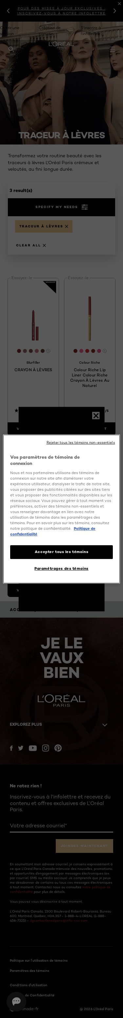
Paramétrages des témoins (61, 568)
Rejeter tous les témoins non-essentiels (81, 442)
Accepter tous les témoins (61, 552)
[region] (61, 509)
